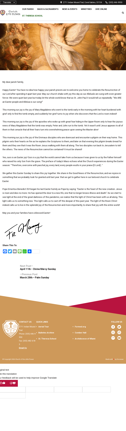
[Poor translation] (13, 383)
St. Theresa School (47, 339)
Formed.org (80, 327)
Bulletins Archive (46, 333)
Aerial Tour (43, 327)
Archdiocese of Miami (85, 339)
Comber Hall (80, 333)
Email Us (23, 348)
